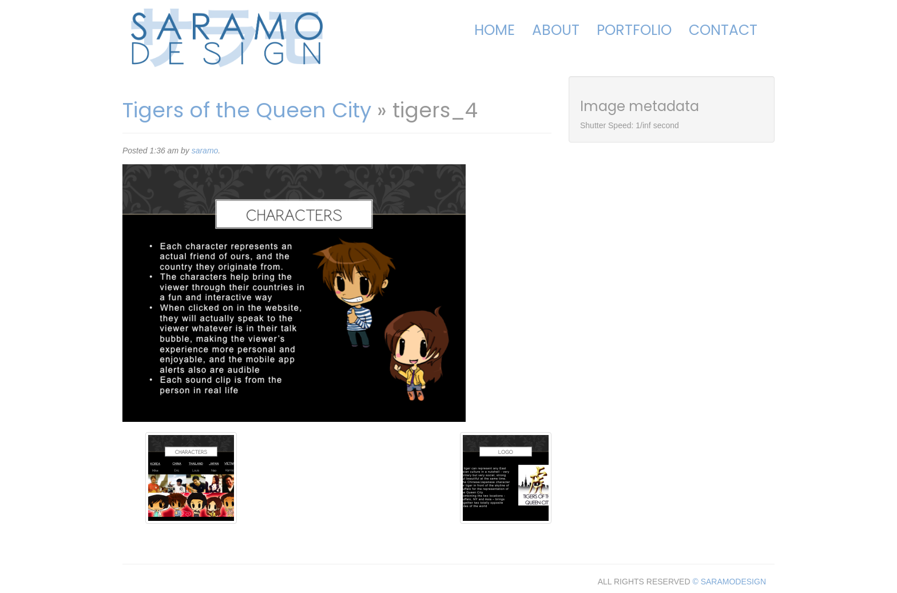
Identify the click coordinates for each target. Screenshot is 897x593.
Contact (723, 30)
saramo (205, 150)
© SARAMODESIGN (729, 581)
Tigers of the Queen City (246, 110)
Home (494, 30)
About (556, 30)
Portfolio (634, 30)
